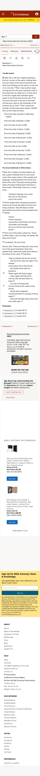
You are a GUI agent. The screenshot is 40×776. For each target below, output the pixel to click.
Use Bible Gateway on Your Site (16, 666)
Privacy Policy (6, 612)
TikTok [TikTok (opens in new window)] (6, 746)
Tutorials (7, 663)
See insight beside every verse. (20, 20)
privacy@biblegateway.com (11, 614)
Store (6, 640)
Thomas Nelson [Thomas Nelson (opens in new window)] (10, 717)
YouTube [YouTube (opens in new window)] (7, 752)
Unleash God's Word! (19, 372)
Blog (6, 643)
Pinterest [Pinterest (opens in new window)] (7, 743)
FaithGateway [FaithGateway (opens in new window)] (9, 700)
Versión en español (11, 763)
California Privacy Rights (14, 677)
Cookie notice (9, 683)
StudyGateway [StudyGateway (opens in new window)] (9, 703)
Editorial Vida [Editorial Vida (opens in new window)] (9, 715)
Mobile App (8, 637)
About (6, 628)
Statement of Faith (11, 634)
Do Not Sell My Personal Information (19, 680)
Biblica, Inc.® (12, 347)
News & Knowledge (12, 631)
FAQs (6, 660)
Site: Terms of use (11, 686)
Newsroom (8, 646)
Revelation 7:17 (10, 313)
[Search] (35, 37)
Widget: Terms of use (12, 689)
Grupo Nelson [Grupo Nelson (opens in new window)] (9, 712)
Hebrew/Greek (26, 51)
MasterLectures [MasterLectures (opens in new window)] (10, 726)
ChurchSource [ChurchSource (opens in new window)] (9, 706)
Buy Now (12, 479)
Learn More (10, 397)
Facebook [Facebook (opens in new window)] (8, 737)
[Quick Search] (16, 37)
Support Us (8, 649)
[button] (36, 14)
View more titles (20, 531)
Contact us (8, 671)
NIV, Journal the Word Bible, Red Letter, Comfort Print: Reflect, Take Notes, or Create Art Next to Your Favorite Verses (20, 461)
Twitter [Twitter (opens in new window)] (7, 749)
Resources (14, 51)
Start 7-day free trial (13, 392)
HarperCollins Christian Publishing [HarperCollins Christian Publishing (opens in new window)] (17, 709)
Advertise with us (11, 668)
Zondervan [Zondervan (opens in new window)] (8, 723)
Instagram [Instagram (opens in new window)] (8, 740)
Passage (5, 51)
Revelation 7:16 (10, 310)
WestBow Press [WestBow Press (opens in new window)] (10, 720)
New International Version (18, 334)
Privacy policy (10, 674)
